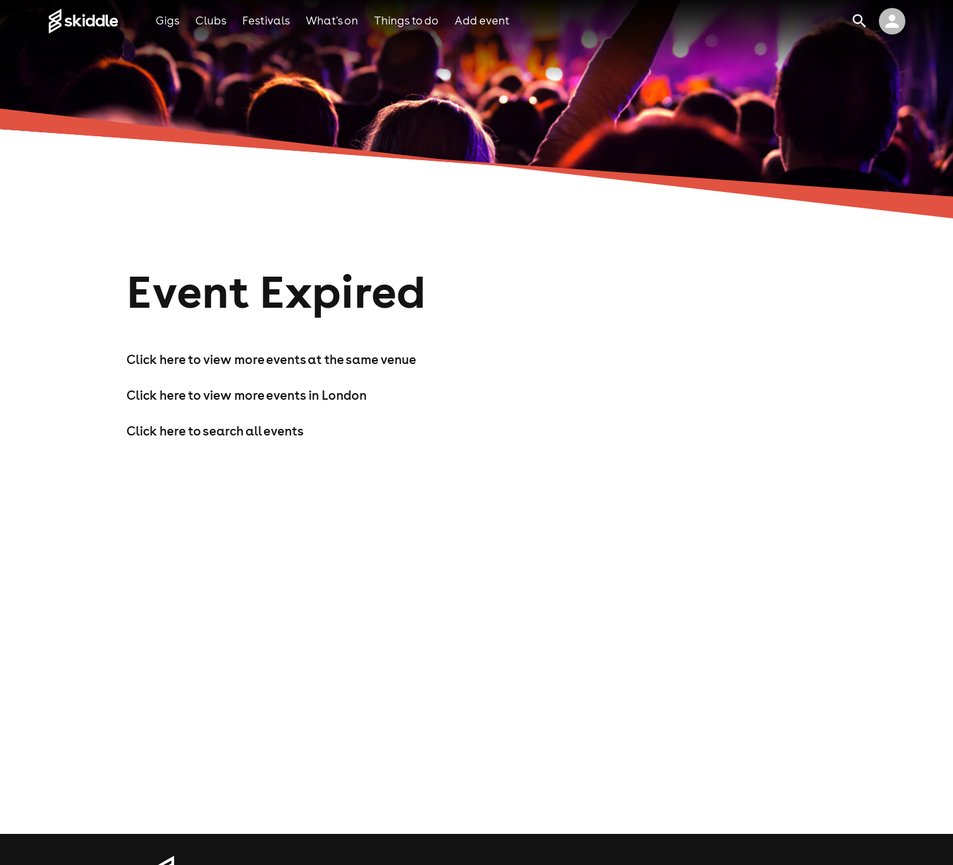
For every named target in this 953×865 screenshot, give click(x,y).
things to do (406, 20)
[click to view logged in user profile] (892, 21)
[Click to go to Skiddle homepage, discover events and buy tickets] (102, 21)
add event (482, 20)
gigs (167, 20)
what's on (332, 20)
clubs (210, 20)
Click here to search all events (215, 431)
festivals (266, 20)
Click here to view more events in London (246, 395)
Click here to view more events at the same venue (271, 359)
